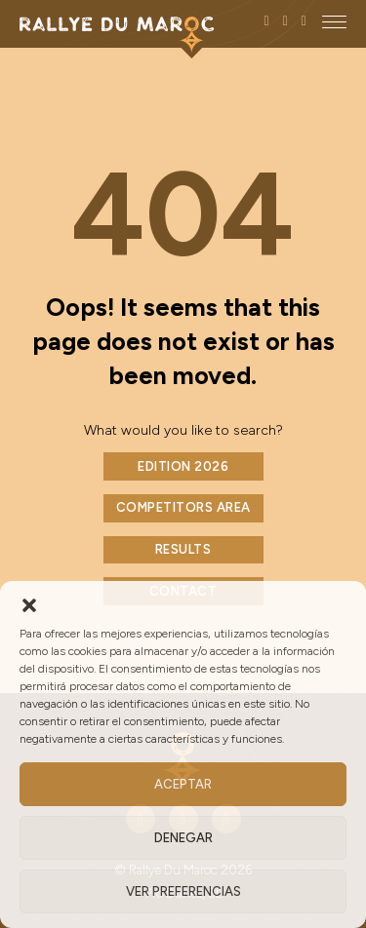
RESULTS (183, 549)
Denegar (183, 838)
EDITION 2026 (183, 466)
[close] (334, 22)
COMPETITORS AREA (183, 507)
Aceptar (183, 784)
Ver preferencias (183, 891)
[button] (29, 605)
